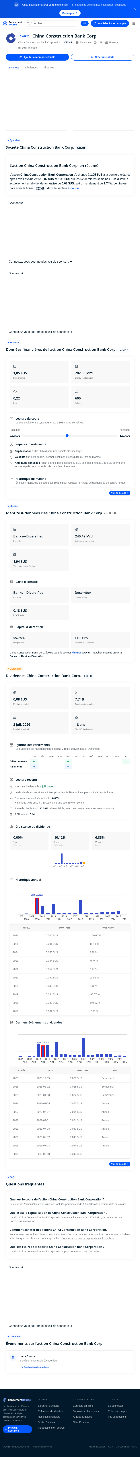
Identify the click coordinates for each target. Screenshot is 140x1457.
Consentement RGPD (126, 1446)
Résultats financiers (49, 1416)
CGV (110, 1446)
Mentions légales (97, 1446)
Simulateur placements (86, 1411)
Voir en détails (119, 493)
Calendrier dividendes (50, 1411)
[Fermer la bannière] (135, 9)
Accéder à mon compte (110, 23)
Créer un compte (117, 1411)
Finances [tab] (49, 67)
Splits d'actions (46, 1422)
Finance (111, 42)
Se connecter (115, 1405)
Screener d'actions (48, 1405)
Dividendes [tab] (31, 67)
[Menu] (134, 23)
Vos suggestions (117, 1416)
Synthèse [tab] (14, 67)
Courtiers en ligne (83, 1405)
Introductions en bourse (51, 1427)
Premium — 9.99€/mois (12, 1429)
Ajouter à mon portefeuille (37, 57)
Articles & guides (82, 1416)
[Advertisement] (70, 99)
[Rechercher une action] (51, 23)
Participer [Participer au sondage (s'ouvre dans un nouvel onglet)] (70, 13)
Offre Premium (81, 1422)
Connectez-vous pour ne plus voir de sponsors (40, 261)
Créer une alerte (102, 57)
